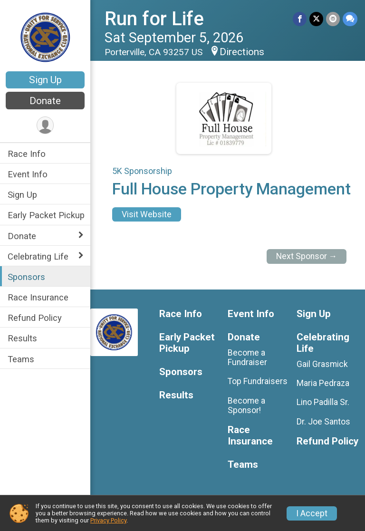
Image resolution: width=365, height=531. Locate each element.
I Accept (311, 513)
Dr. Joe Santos (323, 421)
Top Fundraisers (258, 381)
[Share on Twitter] (316, 19)
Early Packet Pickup (46, 215)
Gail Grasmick (322, 364)
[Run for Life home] (45, 36)
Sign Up (45, 80)
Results (22, 338)
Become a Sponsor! (246, 405)
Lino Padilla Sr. (323, 402)
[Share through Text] (350, 19)
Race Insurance (38, 297)
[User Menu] (45, 125)
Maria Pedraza (323, 383)
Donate (45, 100)
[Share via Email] (333, 19)
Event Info (28, 174)
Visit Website (147, 214)
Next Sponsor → (306, 256)
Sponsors (26, 277)
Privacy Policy (108, 520)
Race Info (27, 154)
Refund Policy (35, 318)
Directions (242, 52)
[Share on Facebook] (300, 19)
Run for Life (154, 19)
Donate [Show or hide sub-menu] (22, 236)
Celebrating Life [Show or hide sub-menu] (38, 256)
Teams (21, 359)
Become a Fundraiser (247, 357)
